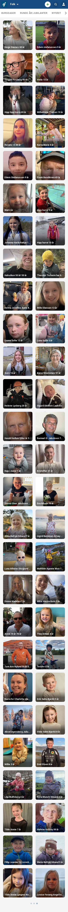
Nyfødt (56, 13)
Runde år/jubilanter (34, 13)
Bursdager (8, 13)
